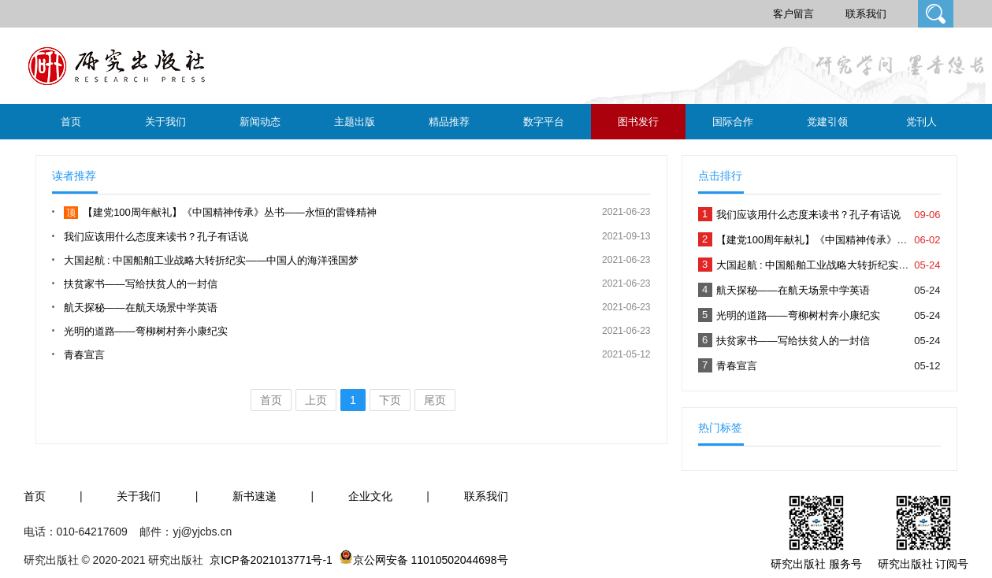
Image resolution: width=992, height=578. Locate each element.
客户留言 (793, 14)
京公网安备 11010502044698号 (430, 560)
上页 (316, 400)
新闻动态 (260, 122)
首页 (71, 122)
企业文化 (370, 496)
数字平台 (543, 122)
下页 (390, 400)
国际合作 (732, 122)
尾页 (435, 400)
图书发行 (638, 122)
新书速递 (254, 496)
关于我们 (165, 122)
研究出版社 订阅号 (923, 564)
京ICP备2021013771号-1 (271, 560)
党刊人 (921, 122)
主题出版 (354, 122)
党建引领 (827, 122)
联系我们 (865, 14)
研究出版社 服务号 (816, 564)
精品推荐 (449, 122)
